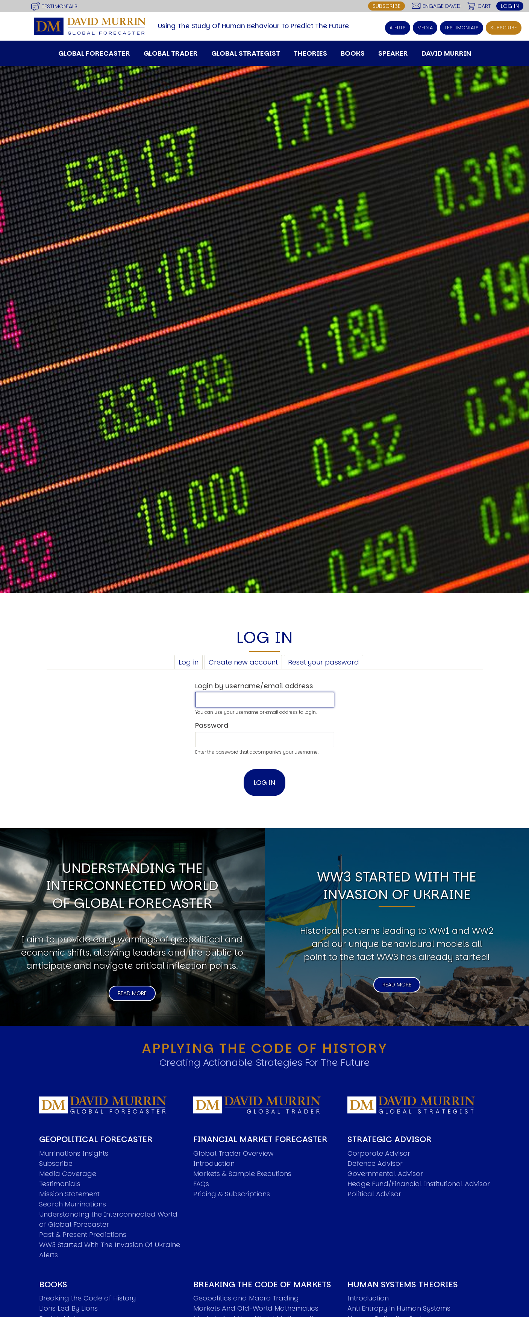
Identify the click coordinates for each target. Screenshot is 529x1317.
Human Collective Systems (392, 1274)
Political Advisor (374, 1150)
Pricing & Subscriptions (231, 1150)
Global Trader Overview (233, 1109)
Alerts (401, 25)
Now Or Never (62, 1284)
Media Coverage (67, 1129)
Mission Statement (69, 1150)
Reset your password (323, 618)
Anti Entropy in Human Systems (398, 1264)
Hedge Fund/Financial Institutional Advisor (418, 1139)
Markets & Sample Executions (242, 1129)
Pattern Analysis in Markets (238, 1294)
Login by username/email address (254, 641)
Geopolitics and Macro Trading (246, 1254)
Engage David (442, 5)
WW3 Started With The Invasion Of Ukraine (109, 1200)
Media (427, 25)
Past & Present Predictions (82, 1190)
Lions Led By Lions (68, 1264)
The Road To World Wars (80, 1294)
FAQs (201, 1139)
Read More (132, 949)
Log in (510, 5)
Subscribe (386, 5)
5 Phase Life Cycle (377, 1294)
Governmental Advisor (385, 1129)
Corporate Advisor (378, 1109)
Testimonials (59, 5)
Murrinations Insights (73, 1109)
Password (211, 681)
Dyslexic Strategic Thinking (391, 1284)
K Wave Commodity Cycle (391, 1304)
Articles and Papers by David (88, 1304)
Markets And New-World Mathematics (257, 1274)
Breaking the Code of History (87, 1254)
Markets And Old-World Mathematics (255, 1264)
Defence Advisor (375, 1119)
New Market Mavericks (230, 1284)
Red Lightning (62, 1274)
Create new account (243, 618)
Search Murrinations (72, 1160)
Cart (484, 5)
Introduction (214, 1119)
